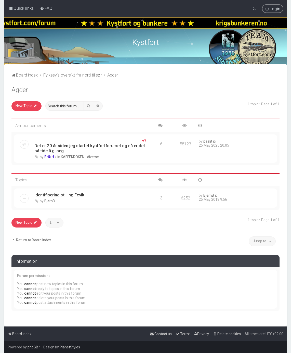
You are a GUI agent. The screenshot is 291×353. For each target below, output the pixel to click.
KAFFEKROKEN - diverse (80, 156)
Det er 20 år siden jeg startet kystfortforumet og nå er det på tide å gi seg (89, 147)
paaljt (207, 140)
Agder (19, 89)
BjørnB (49, 200)
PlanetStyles (70, 347)
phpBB (33, 347)
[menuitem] (46, 8)
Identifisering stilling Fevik (59, 194)
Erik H (49, 156)
